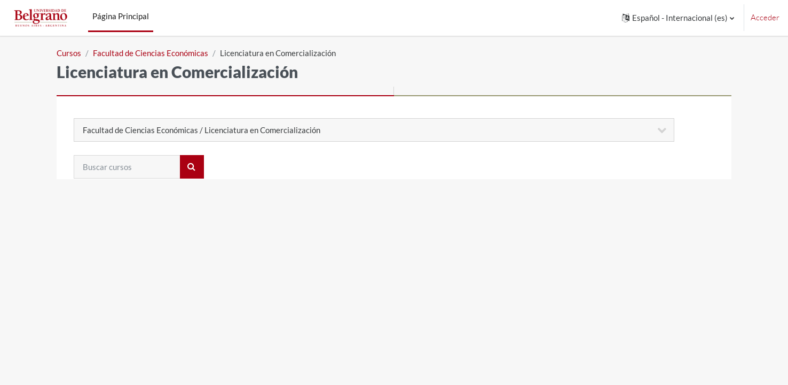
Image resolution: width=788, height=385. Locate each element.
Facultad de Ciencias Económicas (150, 53)
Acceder (765, 17)
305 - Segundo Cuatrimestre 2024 (165, 267)
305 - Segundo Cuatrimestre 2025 (165, 249)
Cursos (69, 53)
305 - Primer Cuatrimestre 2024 (161, 285)
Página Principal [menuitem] (120, 16)
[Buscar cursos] (127, 167)
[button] (678, 18)
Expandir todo (689, 198)
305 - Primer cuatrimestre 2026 (159, 214)
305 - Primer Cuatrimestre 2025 (161, 232)
